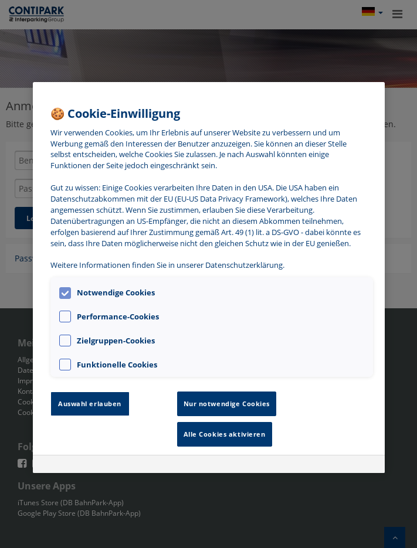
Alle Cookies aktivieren (225, 434)
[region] (209, 277)
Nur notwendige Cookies (227, 403)
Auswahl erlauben (89, 403)
